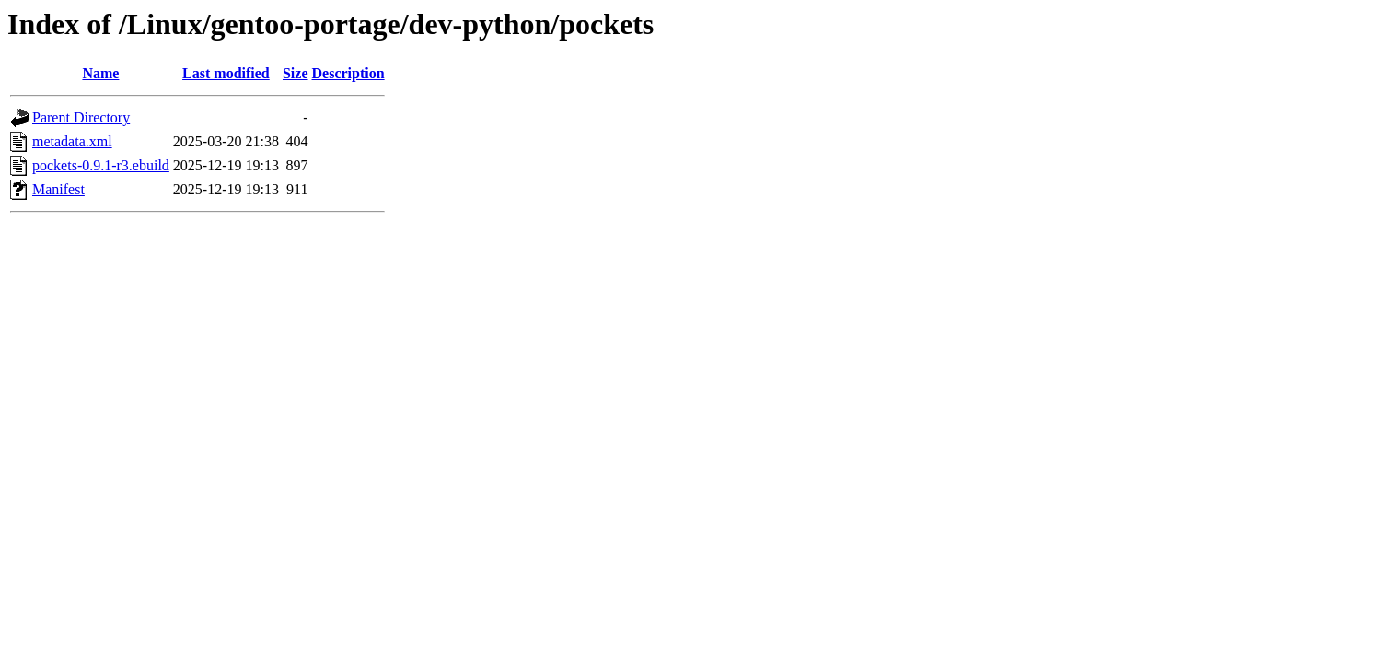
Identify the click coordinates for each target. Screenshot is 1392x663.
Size (295, 73)
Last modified (226, 73)
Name (100, 73)
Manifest (58, 189)
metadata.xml (72, 141)
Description (348, 73)
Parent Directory (81, 117)
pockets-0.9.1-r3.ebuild (100, 165)
